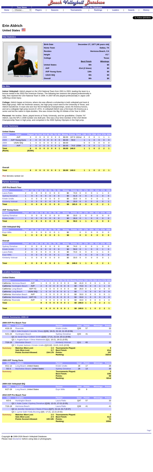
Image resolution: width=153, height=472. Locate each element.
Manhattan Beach (19, 294)
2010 (4, 145)
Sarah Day (22, 337)
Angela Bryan (23, 339)
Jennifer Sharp (36, 331)
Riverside (16, 300)
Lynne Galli (22, 412)
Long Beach (17, 289)
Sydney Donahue (9, 196)
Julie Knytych (23, 331)
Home (6, 10)
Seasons (54, 10)
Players (38, 10)
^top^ (149, 430)
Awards (131, 10)
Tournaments (76, 10)
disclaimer (17, 439)
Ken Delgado (26, 76)
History (146, 10)
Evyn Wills (6, 232)
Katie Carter (22, 403)
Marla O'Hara (42, 409)
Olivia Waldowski (37, 339)
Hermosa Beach (19, 283)
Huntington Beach (20, 286)
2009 (4, 137)
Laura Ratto (7, 193)
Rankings (98, 10)
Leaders (115, 10)
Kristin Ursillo (8, 199)
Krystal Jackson (24, 345)
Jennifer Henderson (26, 409)
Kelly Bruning (34, 412)
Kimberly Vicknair (10, 201)
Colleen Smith (35, 337)
